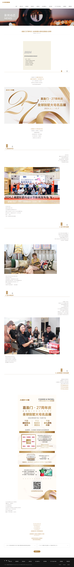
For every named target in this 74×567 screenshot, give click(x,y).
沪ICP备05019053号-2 (22, 564)
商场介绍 (21, 6)
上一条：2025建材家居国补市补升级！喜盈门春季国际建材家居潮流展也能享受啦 (18, 545)
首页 (16, 6)
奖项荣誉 (50, 6)
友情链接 (68, 564)
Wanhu (31, 564)
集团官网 (70, 6)
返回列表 (36, 551)
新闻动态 (32, 6)
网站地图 (64, 564)
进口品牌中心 (44, 6)
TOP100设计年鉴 (58, 6)
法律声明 (60, 564)
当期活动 (38, 6)
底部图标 (64, 6)
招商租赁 (26, 6)
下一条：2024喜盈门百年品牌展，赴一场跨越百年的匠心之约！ (48, 545)
